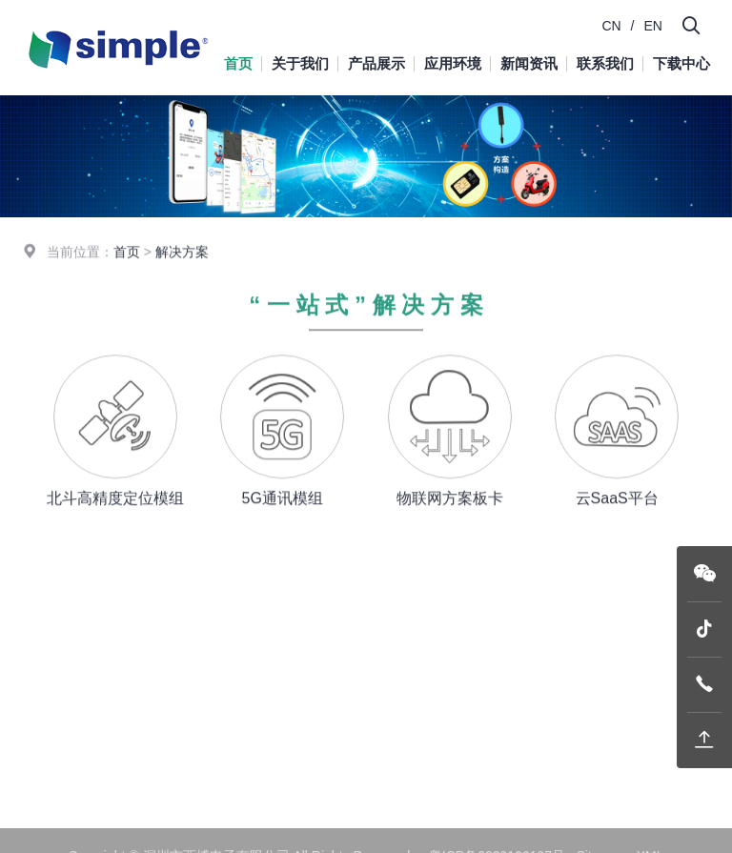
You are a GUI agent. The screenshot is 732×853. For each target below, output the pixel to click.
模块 (283, 616)
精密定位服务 (303, 738)
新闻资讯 (529, 63)
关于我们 (300, 63)
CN (610, 25)
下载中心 (681, 63)
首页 (238, 63)
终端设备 (296, 672)
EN (653, 25)
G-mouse (297, 644)
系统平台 (296, 700)
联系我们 (605, 63)
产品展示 (376, 63)
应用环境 (452, 63)
